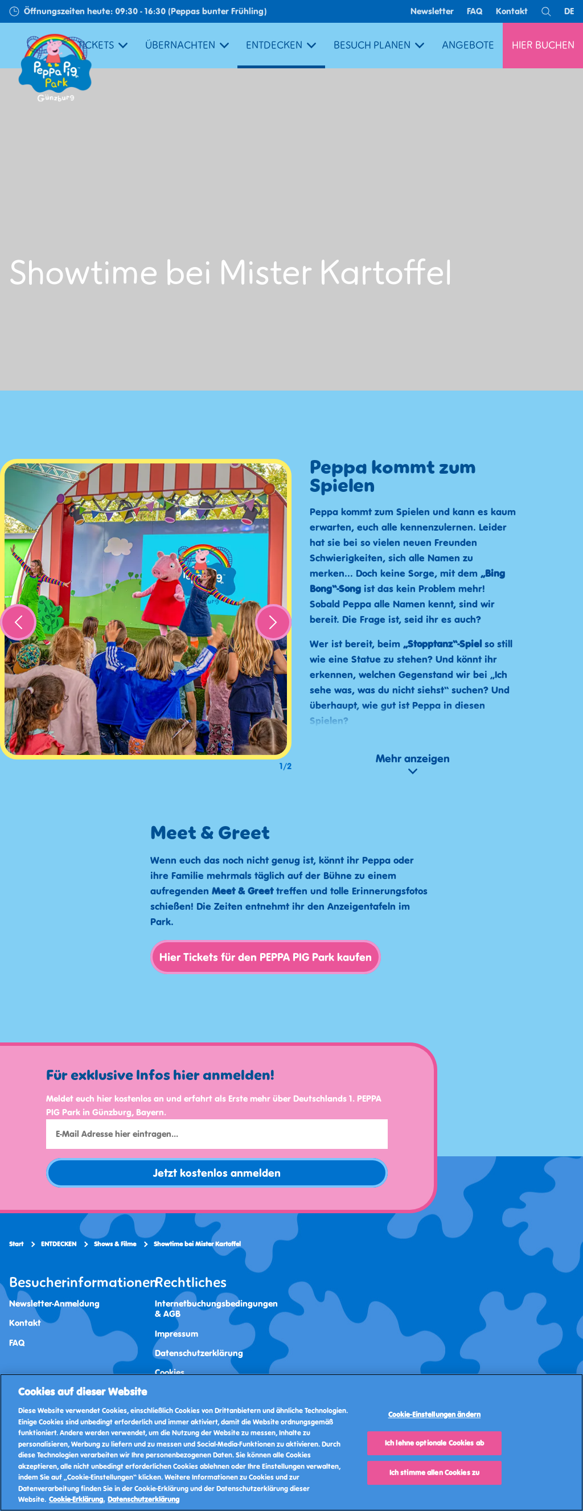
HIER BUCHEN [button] (543, 45)
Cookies (169, 1372)
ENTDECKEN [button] (281, 45)
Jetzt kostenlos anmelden (217, 1173)
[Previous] (18, 622)
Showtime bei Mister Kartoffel (197, 1244)
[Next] (273, 622)
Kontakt (512, 11)
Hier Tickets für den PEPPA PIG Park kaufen (265, 957)
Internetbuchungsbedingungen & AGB (216, 1308)
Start (16, 1244)
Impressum (176, 1333)
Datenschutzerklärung (199, 1353)
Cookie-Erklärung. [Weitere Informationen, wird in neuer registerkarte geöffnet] (77, 1499)
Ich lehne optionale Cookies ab (434, 1443)
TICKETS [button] (102, 45)
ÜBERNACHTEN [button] (187, 45)
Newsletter (432, 11)
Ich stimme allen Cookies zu (434, 1472)
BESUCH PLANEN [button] (379, 45)
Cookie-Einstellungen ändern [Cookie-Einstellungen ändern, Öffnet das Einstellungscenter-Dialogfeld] (434, 1414)
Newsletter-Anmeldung (54, 1303)
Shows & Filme (115, 1244)
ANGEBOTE (468, 45)
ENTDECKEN (58, 1244)
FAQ (475, 11)
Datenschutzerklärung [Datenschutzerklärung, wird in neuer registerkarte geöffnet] (143, 1499)
